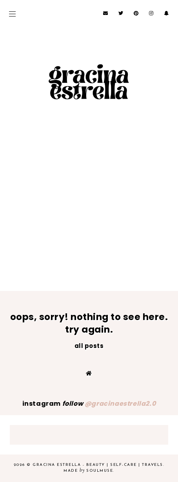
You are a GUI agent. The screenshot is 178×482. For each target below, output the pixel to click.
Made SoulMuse (88, 471)
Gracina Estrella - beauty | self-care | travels (98, 465)
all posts (89, 346)
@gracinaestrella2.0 (120, 403)
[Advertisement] (89, 217)
